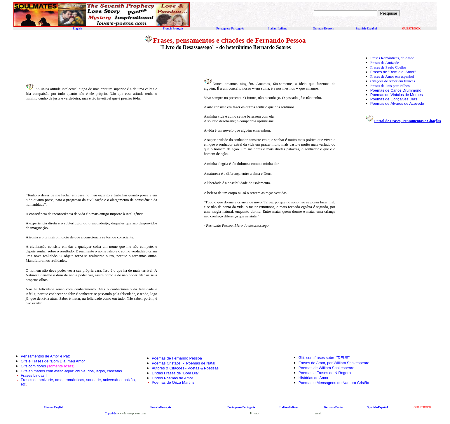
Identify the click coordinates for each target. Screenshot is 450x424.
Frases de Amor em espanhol (392, 76)
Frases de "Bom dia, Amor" (393, 72)
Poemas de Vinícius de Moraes (396, 95)
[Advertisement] (77, 146)
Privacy (254, 413)
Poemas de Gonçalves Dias (393, 99)
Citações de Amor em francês (392, 81)
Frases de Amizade (384, 62)
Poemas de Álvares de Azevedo (397, 103)
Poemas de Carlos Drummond (395, 90)
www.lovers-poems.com (131, 413)
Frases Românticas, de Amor (392, 58)
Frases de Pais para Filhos (390, 85)
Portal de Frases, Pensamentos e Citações (407, 120)
